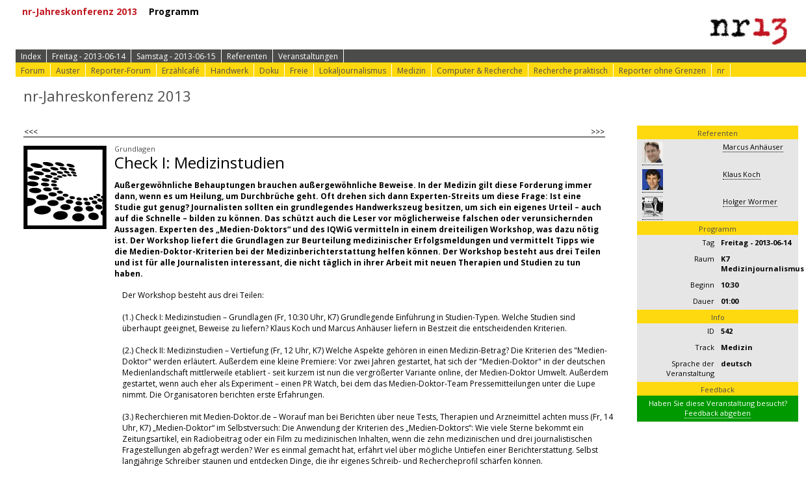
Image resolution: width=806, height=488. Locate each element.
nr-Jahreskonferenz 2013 (84, 11)
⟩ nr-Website (548, 11)
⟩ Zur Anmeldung (267, 11)
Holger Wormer (750, 201)
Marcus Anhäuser (753, 147)
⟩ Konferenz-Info (362, 11)
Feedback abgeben (717, 413)
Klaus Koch (741, 174)
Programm (178, 11)
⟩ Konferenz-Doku (461, 11)
